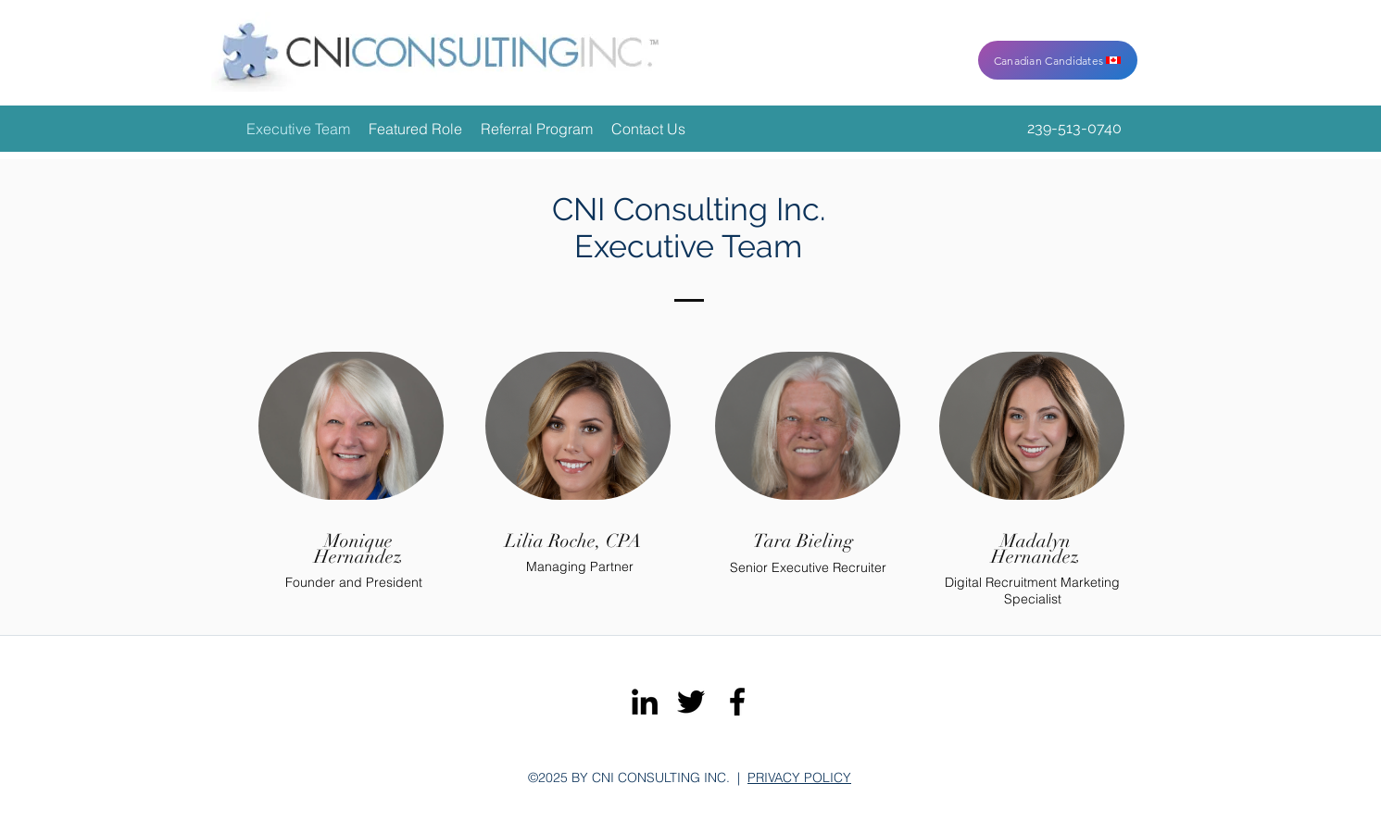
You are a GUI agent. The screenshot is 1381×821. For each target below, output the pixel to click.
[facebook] (737, 701)
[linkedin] (644, 701)
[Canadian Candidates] (1057, 60)
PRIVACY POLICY (799, 777)
